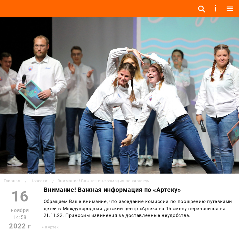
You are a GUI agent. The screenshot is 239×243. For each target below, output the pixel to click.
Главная (12, 181)
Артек (53, 227)
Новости (38, 181)
